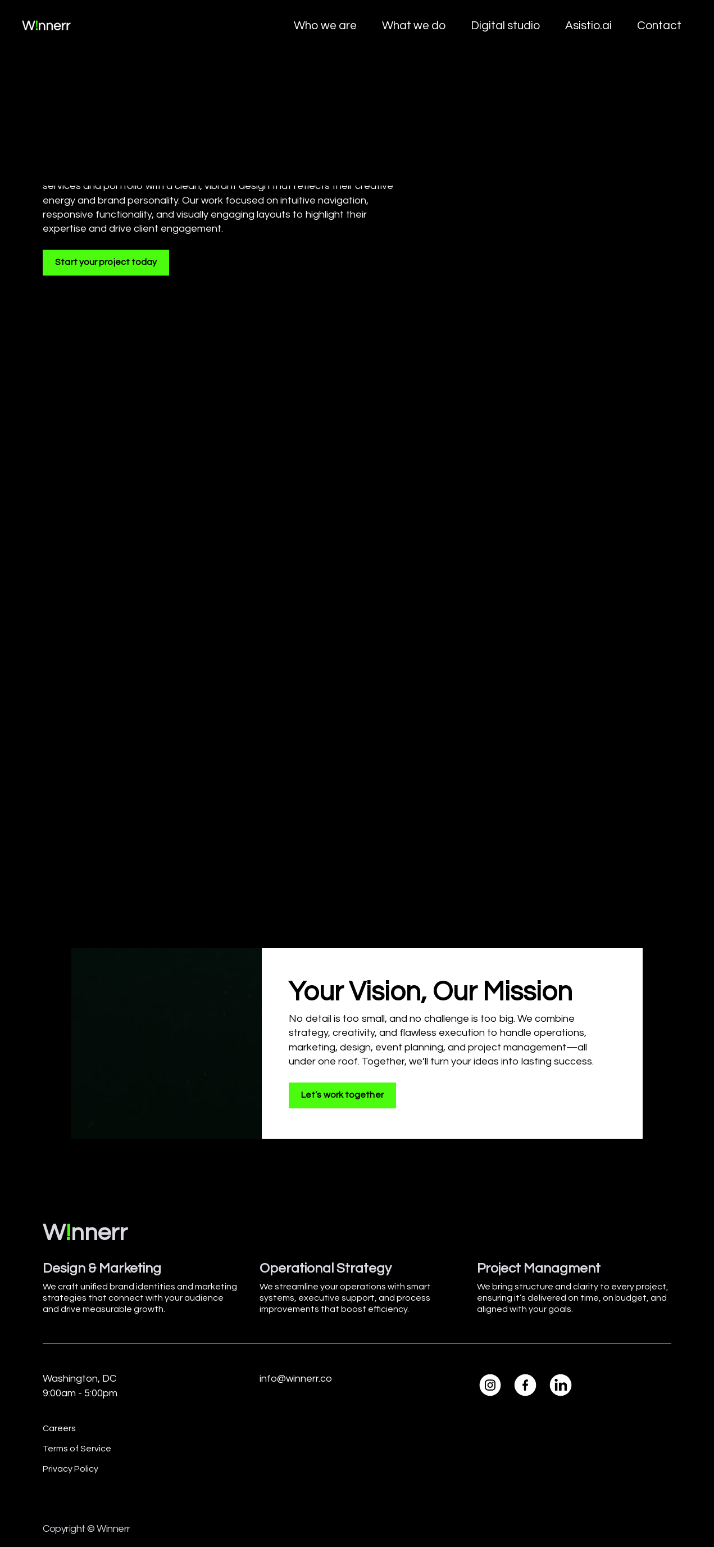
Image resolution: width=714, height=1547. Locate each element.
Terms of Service (77, 1448)
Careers (59, 1428)
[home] (46, 26)
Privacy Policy (70, 1468)
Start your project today (106, 262)
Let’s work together (342, 1094)
